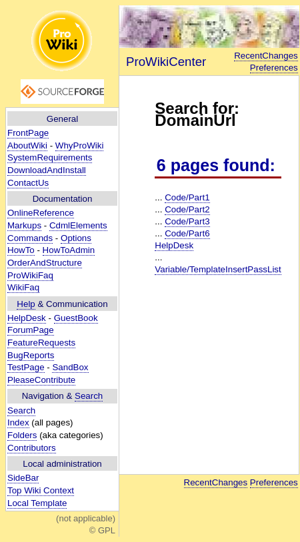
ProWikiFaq (30, 275)
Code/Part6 (187, 233)
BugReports (30, 355)
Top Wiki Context (40, 490)
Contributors (31, 448)
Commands (30, 238)
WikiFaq (23, 287)
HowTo (21, 250)
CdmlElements (78, 225)
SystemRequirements (49, 157)
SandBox (70, 367)
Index (18, 422)
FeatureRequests (41, 343)
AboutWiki (27, 145)
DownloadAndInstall (46, 170)
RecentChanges (266, 56)
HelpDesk (26, 318)
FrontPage (28, 133)
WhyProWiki (79, 145)
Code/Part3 (187, 221)
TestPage (26, 367)
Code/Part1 (187, 197)
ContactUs (28, 183)
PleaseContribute (41, 380)
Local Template (37, 503)
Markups (24, 225)
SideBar (23, 478)
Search (89, 396)
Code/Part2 (187, 209)
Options (76, 238)
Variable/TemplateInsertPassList (218, 269)
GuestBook (76, 318)
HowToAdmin (69, 250)
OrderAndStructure (44, 263)
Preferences (274, 68)
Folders (22, 435)
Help (26, 304)
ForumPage (30, 330)
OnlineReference (40, 213)
